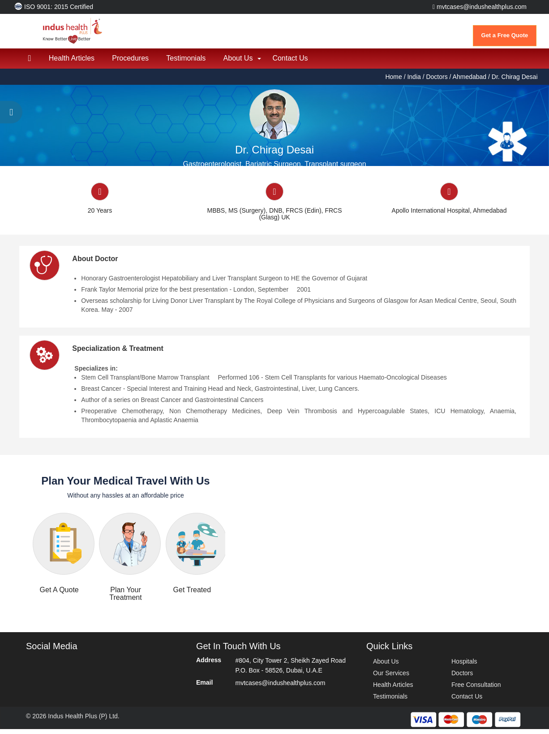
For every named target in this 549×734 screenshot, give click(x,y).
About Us (239, 63)
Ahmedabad (470, 81)
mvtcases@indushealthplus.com (480, 6)
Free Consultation (476, 689)
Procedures (131, 63)
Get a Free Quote (504, 35)
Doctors (436, 81)
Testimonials (187, 63)
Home (394, 81)
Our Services (391, 678)
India (413, 81)
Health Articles (72, 63)
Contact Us (292, 63)
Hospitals (464, 666)
